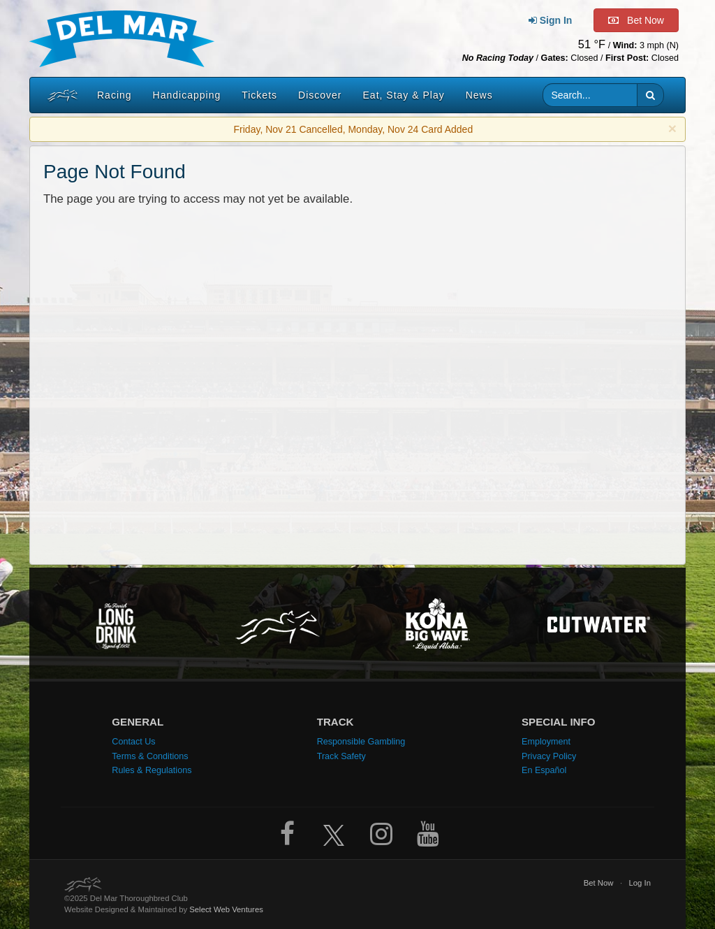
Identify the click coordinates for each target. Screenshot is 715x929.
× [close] (672, 128)
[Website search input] (590, 95)
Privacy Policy (549, 756)
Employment (546, 742)
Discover (319, 95)
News (479, 95)
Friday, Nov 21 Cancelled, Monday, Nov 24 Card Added (353, 129)
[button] (650, 95)
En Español (544, 770)
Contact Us (133, 742)
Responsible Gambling (361, 742)
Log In (640, 883)
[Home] (59, 95)
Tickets (259, 95)
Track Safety (341, 756)
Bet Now (599, 883)
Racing (114, 95)
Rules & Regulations (151, 770)
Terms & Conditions (150, 756)
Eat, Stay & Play (404, 95)
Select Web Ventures (226, 909)
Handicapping (187, 95)
